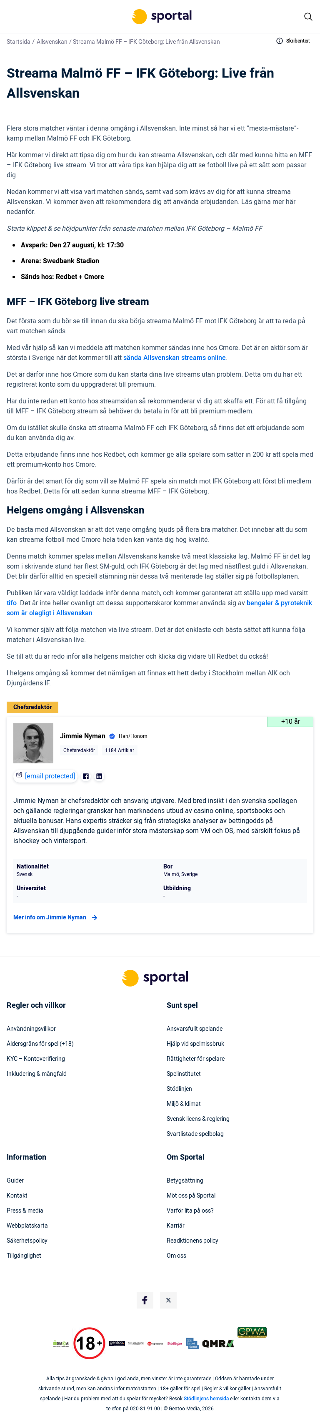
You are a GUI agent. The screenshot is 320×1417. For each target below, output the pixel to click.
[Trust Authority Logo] (117, 1343)
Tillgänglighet (24, 1256)
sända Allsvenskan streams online (174, 358)
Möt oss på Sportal (191, 1196)
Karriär (176, 1226)
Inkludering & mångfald (37, 1074)
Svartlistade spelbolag (195, 1134)
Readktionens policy (192, 1241)
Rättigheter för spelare (196, 1059)
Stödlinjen (179, 1089)
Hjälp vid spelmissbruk (195, 1044)
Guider (15, 1181)
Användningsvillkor (31, 1029)
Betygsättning (185, 1181)
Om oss (176, 1256)
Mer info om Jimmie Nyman (56, 918)
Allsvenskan (52, 42)
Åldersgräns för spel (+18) (40, 1044)
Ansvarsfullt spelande (194, 1029)
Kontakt (17, 1196)
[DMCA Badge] (61, 1343)
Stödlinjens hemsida (206, 1398)
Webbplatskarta (27, 1226)
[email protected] (50, 776)
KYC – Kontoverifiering (36, 1059)
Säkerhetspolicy (27, 1241)
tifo (12, 603)
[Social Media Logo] (145, 1300)
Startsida (18, 42)
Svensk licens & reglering (198, 1119)
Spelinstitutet (184, 1074)
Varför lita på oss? (190, 1211)
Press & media (25, 1211)
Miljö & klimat (184, 1104)
